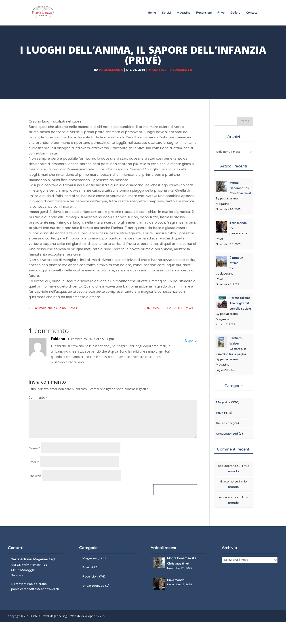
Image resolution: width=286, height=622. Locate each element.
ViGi (102, 616)
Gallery (235, 13)
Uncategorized (227, 434)
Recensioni (204, 13)
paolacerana (111, 70)
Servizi (166, 13)
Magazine (183, 13)
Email (34, 462)
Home (152, 13)
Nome (34, 448)
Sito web (35, 476)
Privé (221, 13)
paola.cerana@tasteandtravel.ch (35, 589)
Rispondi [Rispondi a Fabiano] (191, 340)
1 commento (181, 70)
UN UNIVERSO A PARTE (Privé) (171, 308)
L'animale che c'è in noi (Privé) (53, 308)
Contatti (251, 13)
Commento (38, 397)
